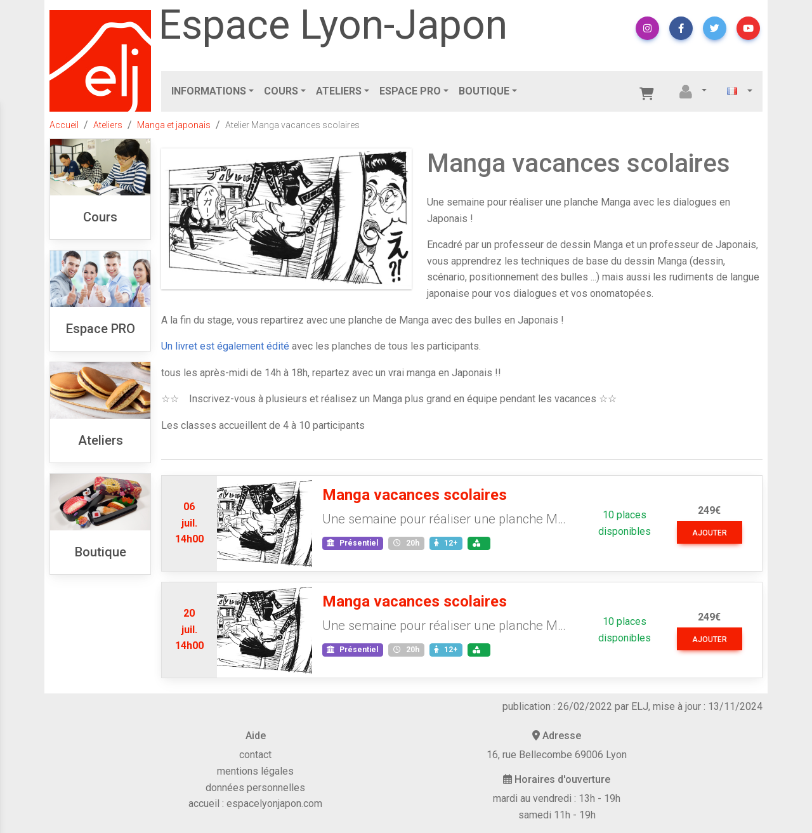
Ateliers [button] (339, 91)
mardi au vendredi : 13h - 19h (556, 798)
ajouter (709, 532)
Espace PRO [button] (410, 91)
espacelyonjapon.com (274, 803)
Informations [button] (208, 91)
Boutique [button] (484, 91)
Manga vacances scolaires (414, 495)
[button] (647, 28)
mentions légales (255, 771)
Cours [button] (281, 91)
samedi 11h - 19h (557, 815)
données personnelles (255, 788)
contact (255, 755)
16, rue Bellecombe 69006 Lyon (557, 755)
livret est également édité (232, 346)
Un (168, 346)
